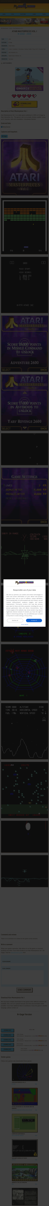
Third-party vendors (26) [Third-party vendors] (23, 604)
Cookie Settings (19, 616)
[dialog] (24, 603)
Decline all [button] (15, 620)
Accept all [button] (34, 620)
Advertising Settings (17, 614)
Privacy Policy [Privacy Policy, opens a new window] (28, 616)
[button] (24, 624)
